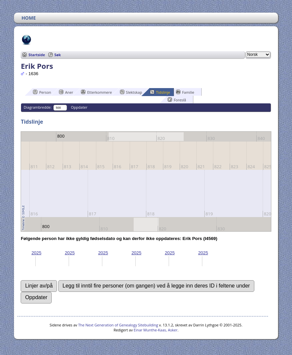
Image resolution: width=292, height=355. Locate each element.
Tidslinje (160, 92)
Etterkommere (96, 92)
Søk (57, 54)
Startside (36, 54)
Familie (185, 92)
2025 (36, 252)
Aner (66, 92)
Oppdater (79, 107)
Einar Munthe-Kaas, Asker (155, 329)
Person (42, 92)
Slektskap (131, 92)
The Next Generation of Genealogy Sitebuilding (118, 324)
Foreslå (177, 99)
